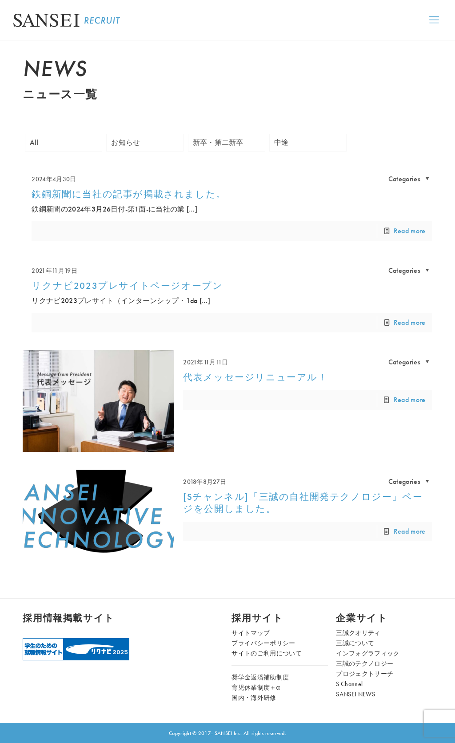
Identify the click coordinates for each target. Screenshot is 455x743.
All (34, 142)
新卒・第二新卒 (218, 142)
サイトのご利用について (266, 653)
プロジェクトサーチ (364, 674)
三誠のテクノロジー (364, 663)
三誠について (355, 643)
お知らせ (125, 142)
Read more (410, 231)
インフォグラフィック (367, 653)
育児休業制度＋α (255, 687)
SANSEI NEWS (355, 694)
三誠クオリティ (358, 633)
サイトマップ (250, 633)
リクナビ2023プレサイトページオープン (127, 286)
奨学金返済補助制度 (260, 677)
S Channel (349, 684)
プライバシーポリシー (263, 643)
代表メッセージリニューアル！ (255, 377)
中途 (281, 142)
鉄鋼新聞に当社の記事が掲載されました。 (129, 194)
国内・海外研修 (253, 698)
